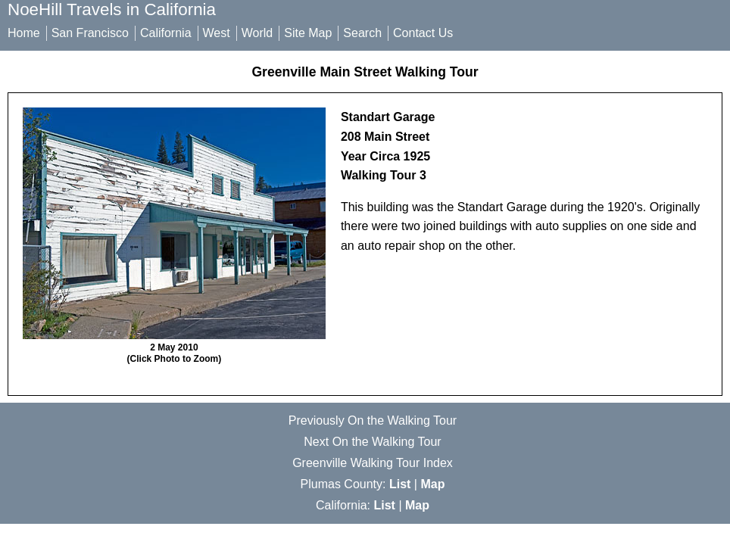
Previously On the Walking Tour (373, 420)
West (216, 32)
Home (24, 32)
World (257, 32)
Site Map (308, 32)
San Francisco (90, 32)
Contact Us (423, 32)
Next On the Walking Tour (372, 441)
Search (362, 32)
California (166, 32)
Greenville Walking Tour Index (372, 462)
